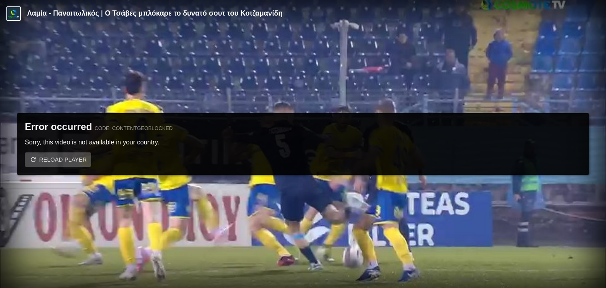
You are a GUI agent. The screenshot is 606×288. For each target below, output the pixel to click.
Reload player (63, 159)
